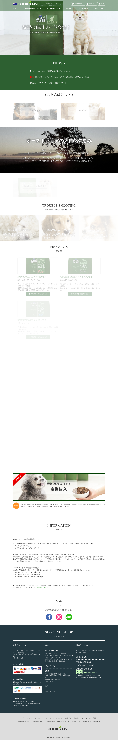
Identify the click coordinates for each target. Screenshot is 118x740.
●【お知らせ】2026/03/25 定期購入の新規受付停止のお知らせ (49, 71)
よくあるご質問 (82, 8)
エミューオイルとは (53, 8)
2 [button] (59, 52)
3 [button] (62, 52)
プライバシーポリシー (73, 721)
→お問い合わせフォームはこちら (86, 665)
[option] (59, 27)
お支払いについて (23, 721)
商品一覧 (69, 8)
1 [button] (56, 52)
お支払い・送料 (98, 8)
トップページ (24, 718)
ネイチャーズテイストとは (32, 8)
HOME (15, 8)
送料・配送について (38, 721)
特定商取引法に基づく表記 (55, 721)
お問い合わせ (96, 721)
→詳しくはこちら (18, 658)
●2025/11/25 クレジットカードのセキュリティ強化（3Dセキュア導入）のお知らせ (59, 77)
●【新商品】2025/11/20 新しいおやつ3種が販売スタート (47, 83)
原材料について (78, 718)
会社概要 (86, 721)
